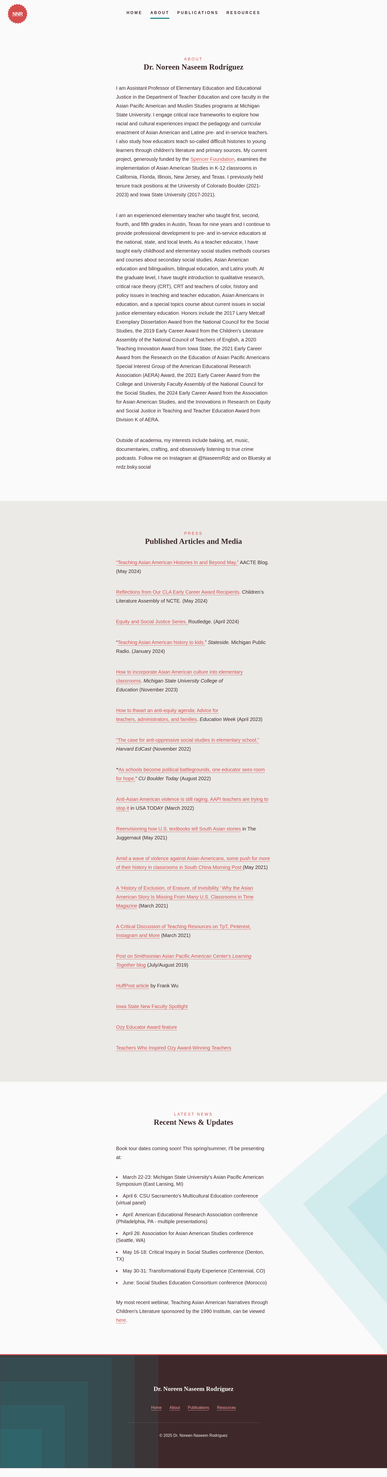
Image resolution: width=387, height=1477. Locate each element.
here (121, 1329)
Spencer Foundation (213, 159)
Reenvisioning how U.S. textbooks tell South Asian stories (179, 828)
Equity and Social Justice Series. (152, 621)
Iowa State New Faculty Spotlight (152, 1015)
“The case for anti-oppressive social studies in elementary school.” (188, 740)
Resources (244, 13)
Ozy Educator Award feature (147, 1036)
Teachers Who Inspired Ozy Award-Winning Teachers (174, 1056)
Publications (198, 13)
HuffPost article (132, 994)
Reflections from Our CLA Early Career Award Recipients (178, 592)
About (159, 13)
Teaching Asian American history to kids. (162, 642)
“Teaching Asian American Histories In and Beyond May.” (178, 562)
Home (134, 13)
